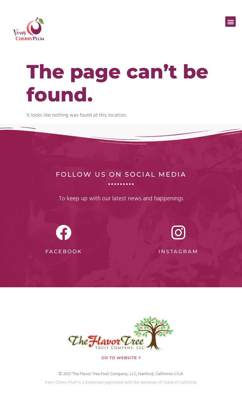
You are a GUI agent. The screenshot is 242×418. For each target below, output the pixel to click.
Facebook (63, 252)
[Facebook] (64, 232)
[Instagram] (178, 232)
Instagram (178, 252)
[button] (230, 21)
